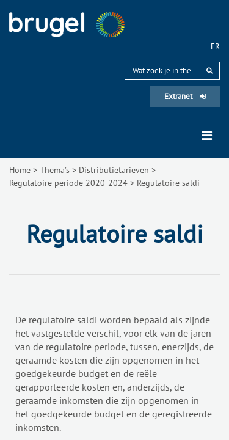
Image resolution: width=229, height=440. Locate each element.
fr (215, 46)
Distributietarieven (114, 169)
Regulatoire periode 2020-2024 (68, 182)
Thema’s (55, 169)
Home (20, 169)
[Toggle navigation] (207, 136)
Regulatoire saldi (168, 182)
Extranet (185, 96)
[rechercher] (209, 70)
